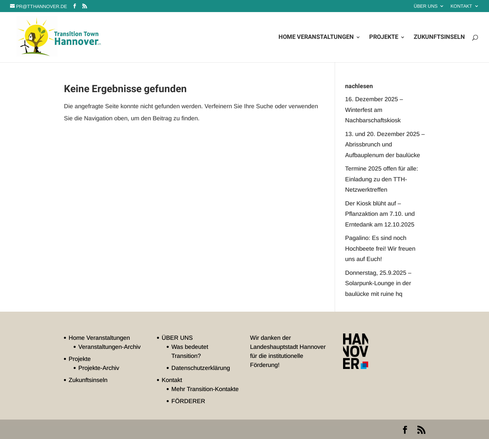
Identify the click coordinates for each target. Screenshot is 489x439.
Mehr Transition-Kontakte (205, 389)
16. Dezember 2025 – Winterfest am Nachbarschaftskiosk (374, 110)
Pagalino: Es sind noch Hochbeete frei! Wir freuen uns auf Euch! (380, 248)
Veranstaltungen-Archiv (109, 346)
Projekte (383, 38)
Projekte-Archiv (98, 368)
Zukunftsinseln (439, 38)
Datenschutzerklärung (200, 368)
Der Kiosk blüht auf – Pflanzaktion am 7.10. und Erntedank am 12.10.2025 (380, 214)
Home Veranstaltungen (316, 38)
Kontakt (461, 6)
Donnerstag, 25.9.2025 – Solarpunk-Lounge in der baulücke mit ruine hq (378, 283)
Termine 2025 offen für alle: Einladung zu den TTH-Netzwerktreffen (381, 179)
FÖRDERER (188, 401)
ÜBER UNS (425, 6)
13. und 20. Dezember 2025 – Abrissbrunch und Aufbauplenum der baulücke (385, 145)
